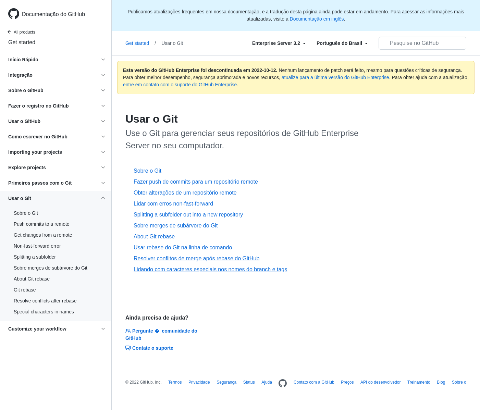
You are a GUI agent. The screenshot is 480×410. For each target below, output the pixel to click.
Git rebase (25, 290)
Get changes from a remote (43, 235)
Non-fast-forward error (37, 246)
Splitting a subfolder (35, 257)
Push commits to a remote (42, 224)
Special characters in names (44, 311)
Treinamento (418, 382)
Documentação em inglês (317, 19)
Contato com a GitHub (314, 382)
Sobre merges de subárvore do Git (50, 268)
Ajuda (266, 382)
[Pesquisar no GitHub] (422, 43)
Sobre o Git (26, 213)
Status (249, 382)
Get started (21, 42)
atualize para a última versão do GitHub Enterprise (335, 77)
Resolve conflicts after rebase (45, 300)
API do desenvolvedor (380, 382)
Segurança (226, 382)
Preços (347, 382)
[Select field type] (279, 43)
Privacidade (199, 382)
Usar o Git (172, 43)
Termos (175, 382)
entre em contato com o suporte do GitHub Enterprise (180, 84)
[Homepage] (283, 383)
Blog (441, 382)
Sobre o (459, 382)
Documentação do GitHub (53, 14)
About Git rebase (32, 279)
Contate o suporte (149, 348)
